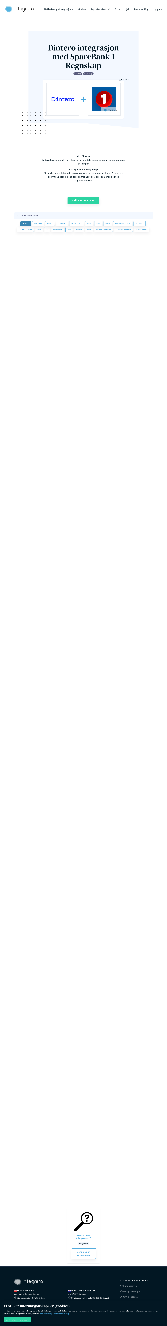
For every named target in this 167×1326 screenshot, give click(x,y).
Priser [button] (118, 9)
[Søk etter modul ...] (86, 215)
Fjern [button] (123, 80)
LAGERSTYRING (25, 229)
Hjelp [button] (127, 9)
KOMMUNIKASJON (122, 224)
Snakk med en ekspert (83, 200)
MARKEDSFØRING (103, 229)
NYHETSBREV (141, 229)
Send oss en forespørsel (83, 1253)
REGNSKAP (57, 229)
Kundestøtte (130, 1285)
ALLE (26, 224)
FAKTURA (38, 224)
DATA (108, 224)
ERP (69, 229)
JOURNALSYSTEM (123, 229)
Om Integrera (130, 1296)
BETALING (62, 224)
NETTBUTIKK (77, 224)
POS (89, 229)
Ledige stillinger (131, 1291)
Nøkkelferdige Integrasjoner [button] (59, 9)
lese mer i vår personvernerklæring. (54, 1314)
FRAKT (50, 224)
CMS (39, 229)
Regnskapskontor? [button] (101, 9)
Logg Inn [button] (157, 9)
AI (47, 229)
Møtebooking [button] (141, 9)
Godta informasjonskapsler (17, 1320)
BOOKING (139, 224)
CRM (89, 224)
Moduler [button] (82, 9)
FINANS (79, 229)
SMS (98, 224)
